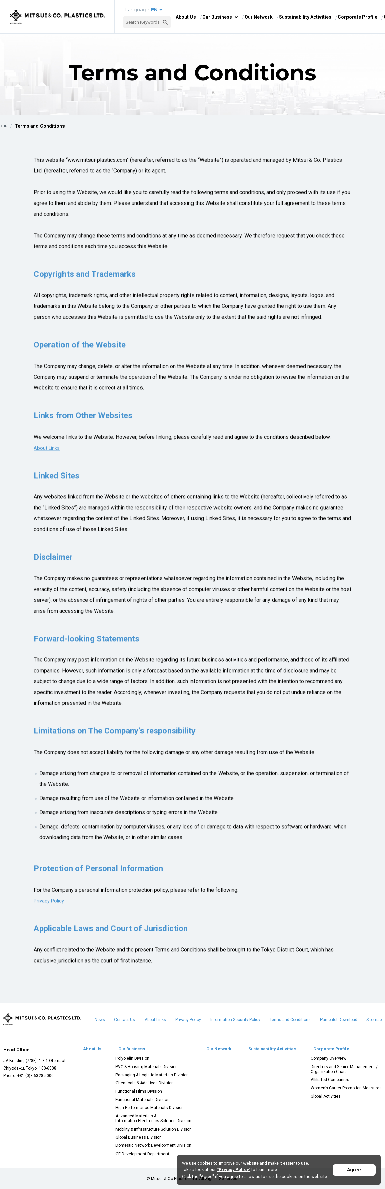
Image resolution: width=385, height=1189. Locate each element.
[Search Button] (165, 22)
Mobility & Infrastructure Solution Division (153, 1129)
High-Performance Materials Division (149, 1107)
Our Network (259, 17)
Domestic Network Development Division (153, 1145)
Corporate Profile (357, 17)
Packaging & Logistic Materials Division (151, 1075)
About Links (155, 1019)
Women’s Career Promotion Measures (346, 1088)
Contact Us (124, 1019)
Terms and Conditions (290, 1019)
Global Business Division (138, 1137)
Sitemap (374, 1019)
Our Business (217, 17)
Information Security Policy (235, 1019)
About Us (186, 17)
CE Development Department (142, 1154)
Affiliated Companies (330, 1079)
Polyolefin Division (132, 1058)
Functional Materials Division (142, 1099)
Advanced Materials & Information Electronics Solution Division (153, 1118)
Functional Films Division (138, 1091)
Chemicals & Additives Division (144, 1083)
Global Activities (326, 1096)
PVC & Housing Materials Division (146, 1066)
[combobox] (147, 22)
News (100, 1019)
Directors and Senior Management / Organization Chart (344, 1069)
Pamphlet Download (338, 1019)
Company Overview (328, 1058)
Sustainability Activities (305, 17)
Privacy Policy (51, 904)
